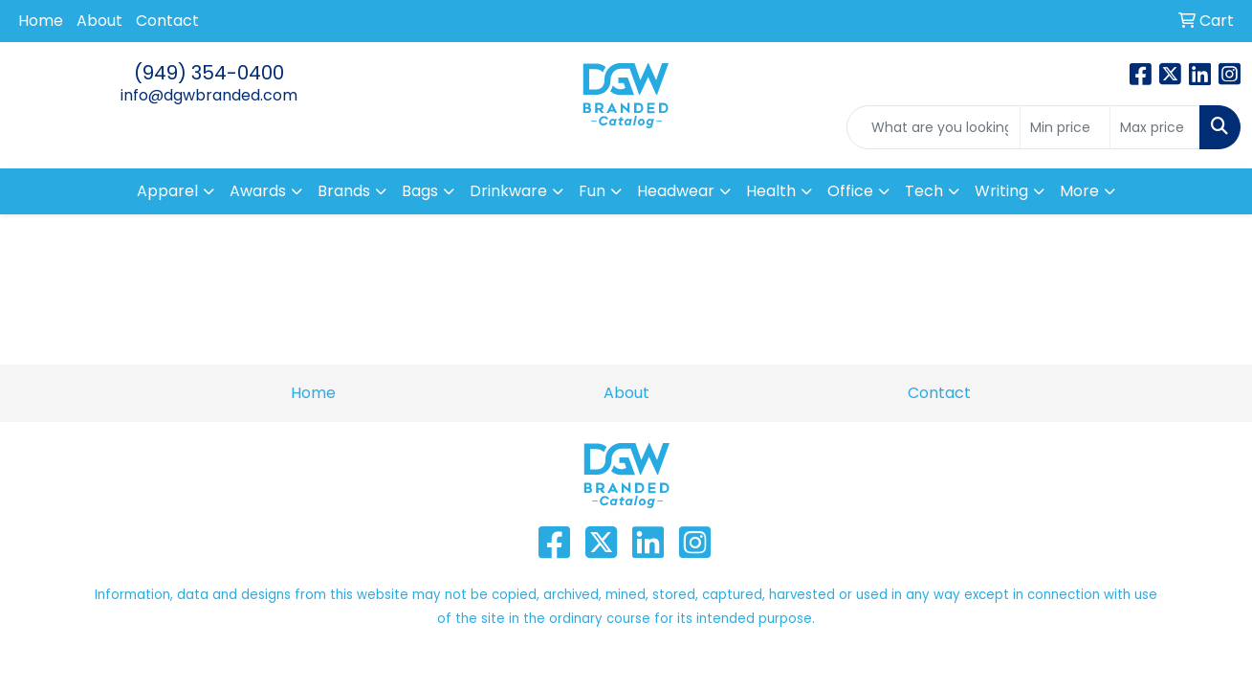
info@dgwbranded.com (209, 95)
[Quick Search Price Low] (1065, 127)
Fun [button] (592, 191)
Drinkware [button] (508, 191)
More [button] (1079, 191)
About (99, 21)
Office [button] (850, 191)
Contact (167, 21)
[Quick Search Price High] (1154, 127)
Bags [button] (420, 191)
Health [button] (771, 191)
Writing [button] (1001, 191)
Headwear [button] (675, 191)
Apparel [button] (167, 191)
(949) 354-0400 (209, 72)
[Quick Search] (933, 127)
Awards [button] (258, 191)
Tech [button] (924, 191)
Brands (344, 191)
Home (40, 21)
